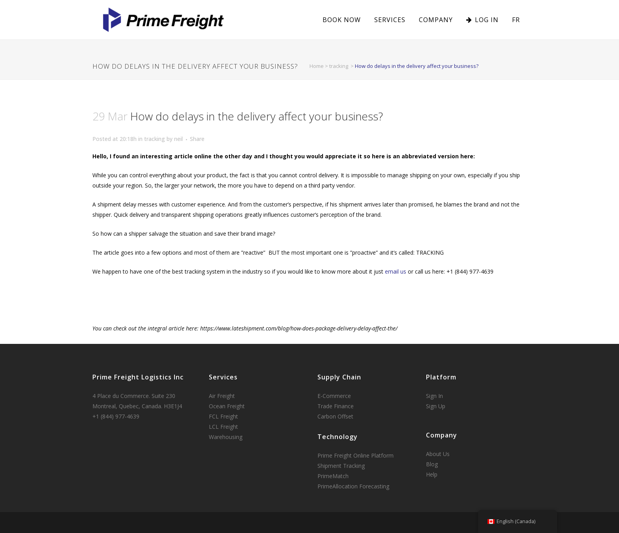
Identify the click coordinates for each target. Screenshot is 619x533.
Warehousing (225, 437)
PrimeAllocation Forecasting (353, 486)
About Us (438, 454)
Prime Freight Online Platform (355, 455)
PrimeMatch (333, 476)
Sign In (434, 396)
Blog (432, 464)
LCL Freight (223, 426)
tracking (338, 65)
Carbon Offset (335, 416)
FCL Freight (223, 416)
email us (395, 271)
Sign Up (435, 406)
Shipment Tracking (341, 465)
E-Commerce (334, 396)
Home (317, 65)
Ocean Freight (227, 406)
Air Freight (222, 396)
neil (178, 139)
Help (431, 474)
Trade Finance (335, 406)
